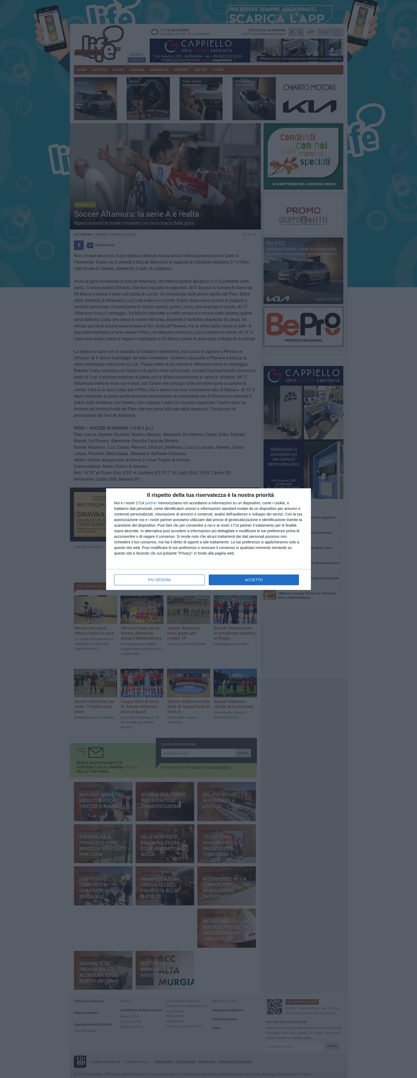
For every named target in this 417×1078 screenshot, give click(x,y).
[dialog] (208, 539)
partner (151, 503)
